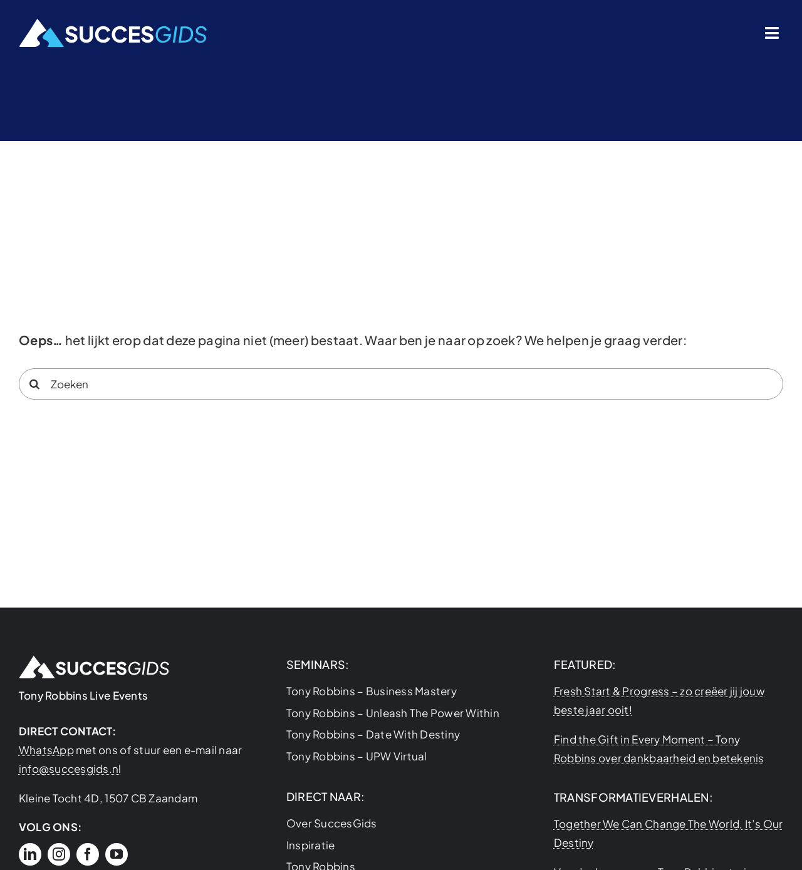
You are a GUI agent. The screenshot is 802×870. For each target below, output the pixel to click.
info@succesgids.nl (70, 768)
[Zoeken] (401, 384)
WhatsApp (46, 750)
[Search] (34, 384)
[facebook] (87, 854)
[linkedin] (30, 854)
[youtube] (116, 854)
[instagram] (59, 854)
